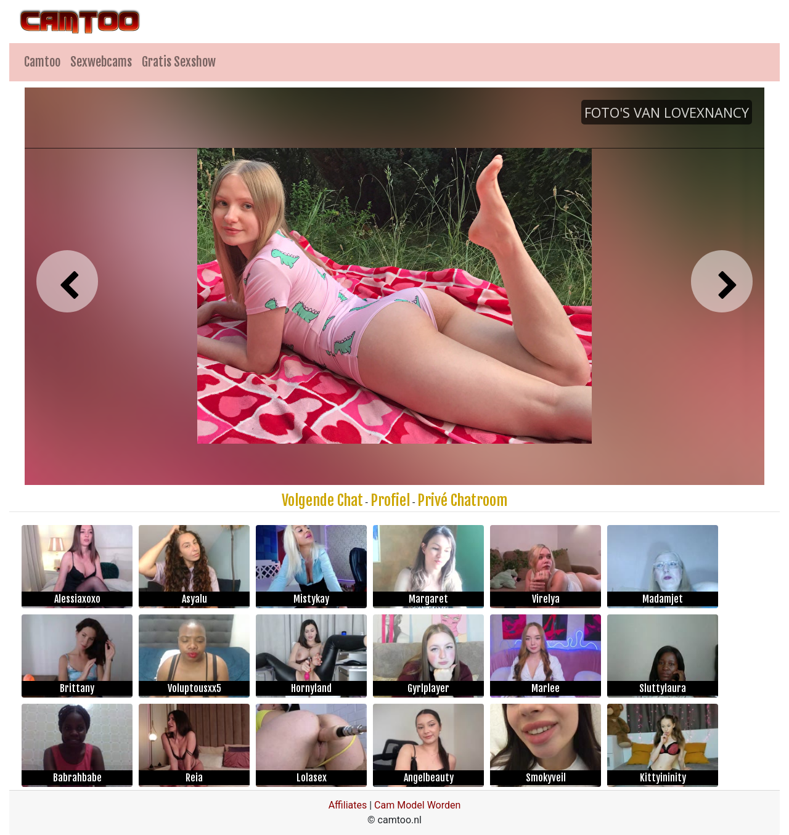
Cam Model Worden (417, 805)
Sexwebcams (101, 62)
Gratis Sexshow (179, 62)
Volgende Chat (322, 500)
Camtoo (42, 62)
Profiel (390, 500)
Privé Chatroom (462, 500)
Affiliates (348, 805)
